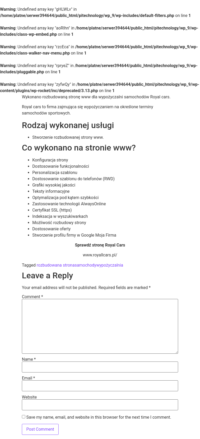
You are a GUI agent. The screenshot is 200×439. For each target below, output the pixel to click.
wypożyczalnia (109, 265)
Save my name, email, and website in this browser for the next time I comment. (98, 417)
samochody (85, 265)
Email (28, 378)
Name (29, 359)
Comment (32, 297)
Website (29, 397)
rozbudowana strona (56, 265)
